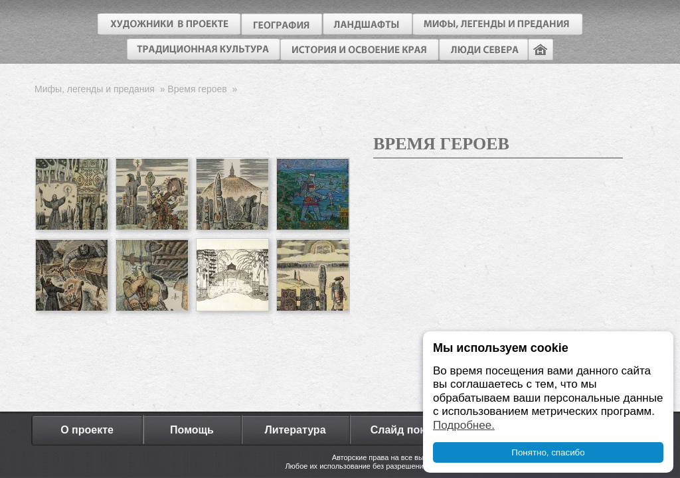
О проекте (87, 430)
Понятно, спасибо (547, 452)
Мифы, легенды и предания (95, 89)
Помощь (192, 430)
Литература (294, 430)
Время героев (196, 89)
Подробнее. (464, 425)
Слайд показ (404, 430)
